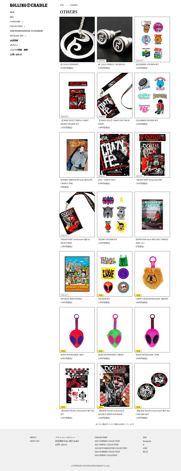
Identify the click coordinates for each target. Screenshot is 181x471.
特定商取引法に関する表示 (67, 441)
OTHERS (73, 5)
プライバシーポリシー (66, 437)
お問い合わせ (61, 445)
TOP (62, 5)
